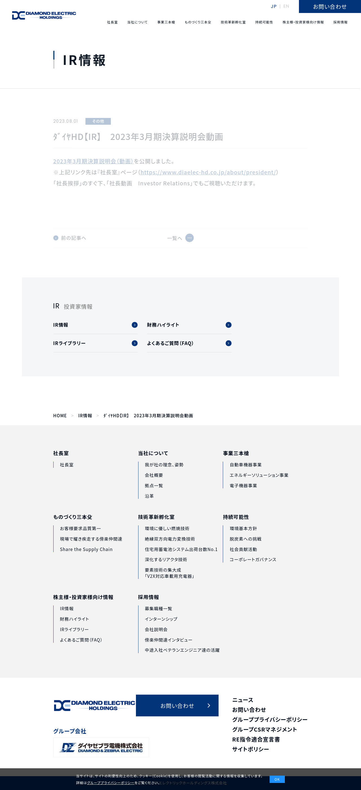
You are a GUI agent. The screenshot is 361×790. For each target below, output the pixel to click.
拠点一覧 (154, 495)
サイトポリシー (250, 749)
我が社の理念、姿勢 (164, 474)
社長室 (61, 460)
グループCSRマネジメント (264, 729)
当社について (153, 463)
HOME (60, 415)
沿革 (149, 505)
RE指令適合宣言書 (256, 739)
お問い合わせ (249, 709)
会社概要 (154, 485)
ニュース (243, 699)
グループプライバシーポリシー (270, 719)
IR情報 (85, 415)
